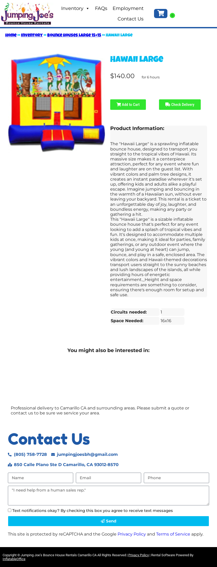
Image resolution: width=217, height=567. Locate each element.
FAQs (101, 8)
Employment (128, 8)
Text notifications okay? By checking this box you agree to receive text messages (92, 510)
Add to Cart (128, 104)
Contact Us (131, 19)
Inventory (75, 8)
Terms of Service (173, 534)
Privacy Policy (132, 534)
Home (11, 36)
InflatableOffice (14, 559)
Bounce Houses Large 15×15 (74, 36)
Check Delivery (179, 104)
